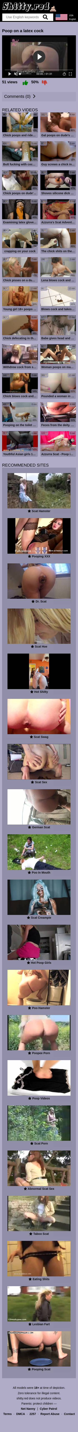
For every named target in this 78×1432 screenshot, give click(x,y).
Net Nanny (28, 1417)
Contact (69, 1423)
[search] (45, 17)
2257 (33, 1423)
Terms (7, 1423)
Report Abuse (50, 1423)
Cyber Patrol (48, 1417)
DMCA (20, 1423)
